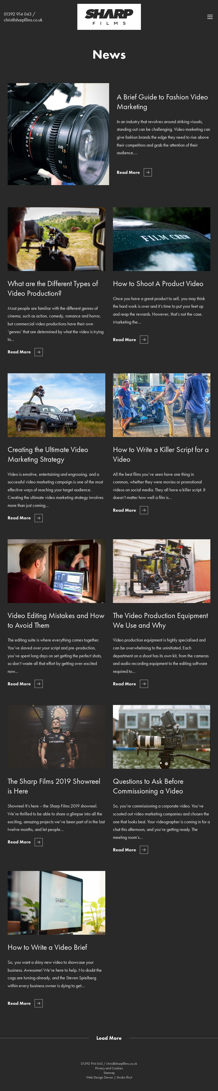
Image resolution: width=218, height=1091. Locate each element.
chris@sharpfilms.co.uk (23, 20)
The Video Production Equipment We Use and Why (160, 620)
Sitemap (109, 1072)
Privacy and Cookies (109, 1068)
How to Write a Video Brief (47, 947)
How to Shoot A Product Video (158, 283)
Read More (128, 172)
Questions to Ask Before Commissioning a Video (148, 786)
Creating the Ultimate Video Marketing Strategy (48, 454)
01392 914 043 (18, 14)
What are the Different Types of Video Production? (53, 288)
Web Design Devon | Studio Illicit (109, 1077)
